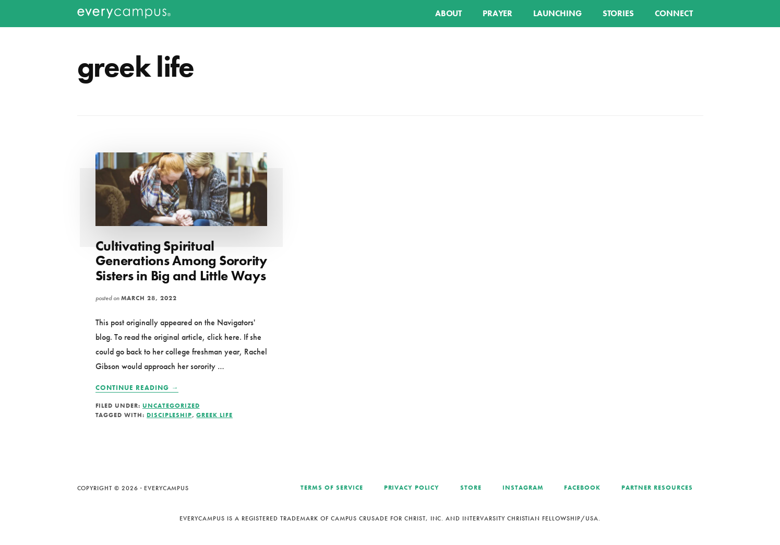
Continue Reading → (137, 388)
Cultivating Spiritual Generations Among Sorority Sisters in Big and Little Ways (181, 261)
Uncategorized (170, 405)
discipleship (169, 415)
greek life (214, 415)
